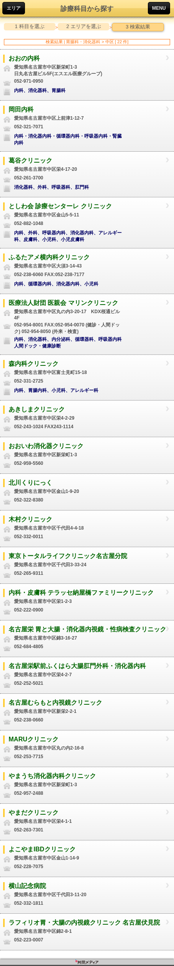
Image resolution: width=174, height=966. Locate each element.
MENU (159, 8)
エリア (14, 8)
